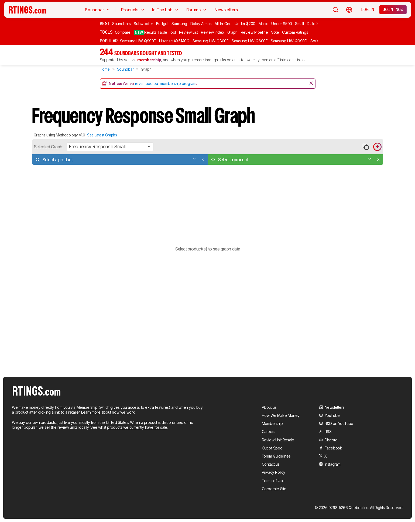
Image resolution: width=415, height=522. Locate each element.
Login (367, 9)
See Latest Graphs (102, 135)
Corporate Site (274, 488)
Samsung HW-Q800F (210, 41)
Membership (87, 407)
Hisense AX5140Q (174, 41)
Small (299, 23)
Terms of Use (273, 480)
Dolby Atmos (201, 23)
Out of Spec (272, 448)
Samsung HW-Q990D (289, 41)
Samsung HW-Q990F (138, 41)
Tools (106, 32)
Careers (268, 431)
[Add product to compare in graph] (377, 147)
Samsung (179, 23)
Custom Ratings (295, 32)
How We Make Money (281, 415)
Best (105, 23)
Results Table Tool (155, 32)
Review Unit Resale (278, 440)
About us (269, 407)
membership (149, 59)
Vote (275, 32)
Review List (188, 32)
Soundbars (121, 23)
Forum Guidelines (276, 456)
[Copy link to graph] (366, 147)
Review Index (212, 32)
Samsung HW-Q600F (249, 41)
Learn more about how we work (108, 412)
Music (263, 23)
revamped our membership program (165, 83)
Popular (109, 40)
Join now (393, 9)
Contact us (271, 464)
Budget (162, 23)
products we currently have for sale (137, 427)
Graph (232, 32)
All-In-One (223, 23)
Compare (123, 32)
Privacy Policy (273, 472)
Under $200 (245, 23)
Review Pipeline (254, 32)
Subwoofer (143, 23)
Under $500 (281, 23)
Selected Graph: (48, 146)
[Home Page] (27, 9)
